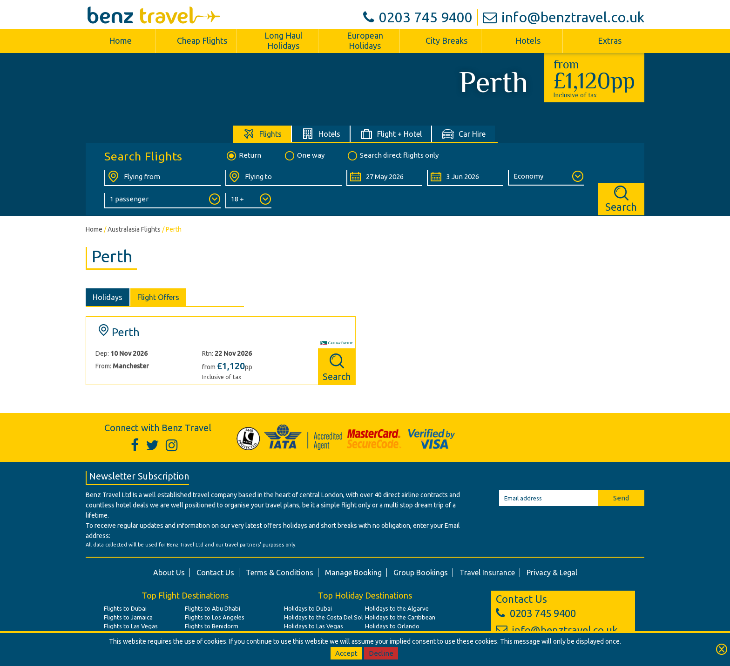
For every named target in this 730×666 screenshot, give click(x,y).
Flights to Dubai (125, 608)
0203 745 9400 (418, 17)
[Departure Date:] (384, 178)
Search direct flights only (392, 156)
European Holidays (365, 40)
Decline (381, 653)
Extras (610, 40)
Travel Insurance (487, 572)
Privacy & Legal (552, 572)
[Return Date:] (465, 178)
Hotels (528, 40)
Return (243, 156)
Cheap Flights (202, 40)
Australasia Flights (134, 229)
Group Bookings (420, 572)
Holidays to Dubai (308, 608)
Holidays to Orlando (392, 626)
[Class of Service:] (546, 178)
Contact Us (215, 572)
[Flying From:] (162, 178)
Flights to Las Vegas (131, 626)
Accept (346, 653)
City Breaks (446, 40)
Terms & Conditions (279, 572)
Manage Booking (353, 572)
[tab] (262, 134)
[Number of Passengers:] (162, 200)
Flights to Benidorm (211, 626)
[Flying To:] (283, 178)
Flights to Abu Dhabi (212, 608)
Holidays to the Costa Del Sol (323, 617)
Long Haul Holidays (283, 40)
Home (120, 40)
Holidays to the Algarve (397, 608)
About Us (169, 572)
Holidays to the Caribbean (400, 617)
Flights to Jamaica (128, 617)
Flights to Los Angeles (214, 617)
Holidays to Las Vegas (313, 626)
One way (304, 156)
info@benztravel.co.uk (563, 17)
